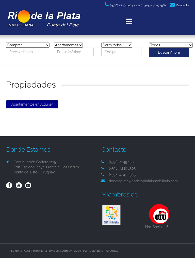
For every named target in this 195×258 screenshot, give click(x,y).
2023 (77, 250)
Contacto (179, 5)
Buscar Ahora (169, 52)
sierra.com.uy (62, 250)
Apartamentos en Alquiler (32, 104)
